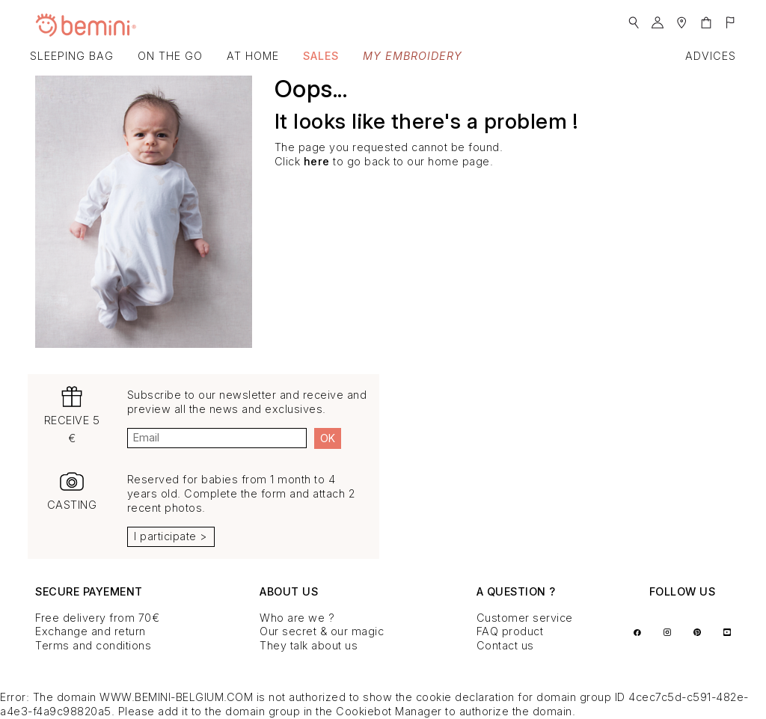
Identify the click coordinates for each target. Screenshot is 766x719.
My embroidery (412, 55)
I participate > (170, 536)
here (317, 161)
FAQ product (510, 631)
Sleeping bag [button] (72, 55)
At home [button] (253, 55)
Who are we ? (297, 617)
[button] (633, 18)
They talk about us (309, 645)
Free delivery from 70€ (97, 617)
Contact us (505, 645)
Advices (710, 55)
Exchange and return (90, 631)
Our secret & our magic (322, 631)
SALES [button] (321, 55)
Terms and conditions (93, 645)
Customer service (525, 617)
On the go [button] (170, 55)
